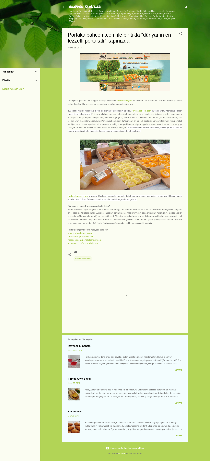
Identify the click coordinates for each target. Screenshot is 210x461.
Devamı (178, 370)
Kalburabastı (75, 411)
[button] (180, 34)
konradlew (121, 454)
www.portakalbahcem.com (80, 233)
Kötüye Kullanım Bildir (13, 89)
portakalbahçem (124, 100)
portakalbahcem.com (141, 111)
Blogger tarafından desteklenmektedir (125, 448)
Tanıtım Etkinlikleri (83, 258)
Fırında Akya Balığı (79, 378)
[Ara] (186, 7)
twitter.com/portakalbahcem (81, 236)
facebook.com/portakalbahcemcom (84, 240)
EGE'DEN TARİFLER (85, 6)
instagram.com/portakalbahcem (83, 243)
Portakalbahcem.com (78, 196)
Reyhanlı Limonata (79, 346)
